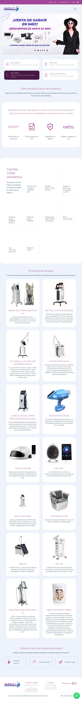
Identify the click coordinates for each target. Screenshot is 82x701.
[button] (15, 662)
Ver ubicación (31, 690)
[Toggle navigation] (75, 9)
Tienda (75, 2)
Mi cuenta (64, 2)
